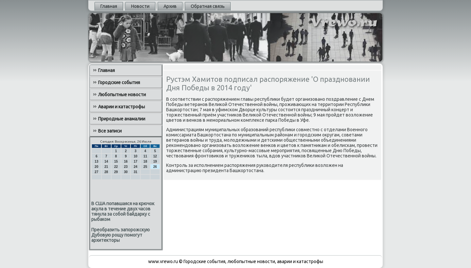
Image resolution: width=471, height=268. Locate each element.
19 (155, 161)
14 (106, 161)
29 (116, 172)
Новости (140, 6)
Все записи (110, 131)
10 (135, 156)
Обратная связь (208, 6)
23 (126, 167)
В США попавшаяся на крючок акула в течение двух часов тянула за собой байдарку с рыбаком (122, 211)
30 (126, 172)
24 (135, 167)
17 (135, 161)
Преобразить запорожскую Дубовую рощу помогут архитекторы (120, 235)
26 (155, 167)
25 (145, 167)
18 (145, 161)
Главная (108, 6)
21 (106, 167)
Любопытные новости (122, 94)
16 (126, 161)
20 (96, 167)
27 (96, 172)
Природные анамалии (121, 118)
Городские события (119, 82)
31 (135, 172)
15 (116, 161)
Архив (170, 6)
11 (145, 156)
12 (155, 156)
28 (106, 172)
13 (96, 161)
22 (116, 167)
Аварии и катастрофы (121, 106)
